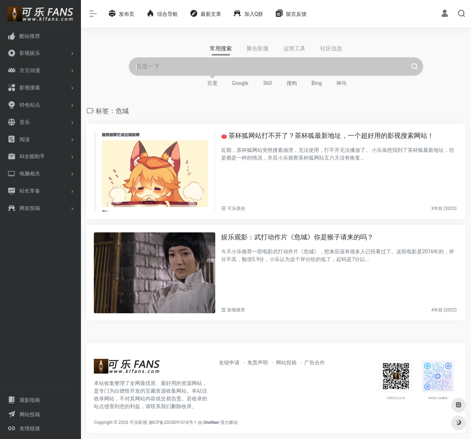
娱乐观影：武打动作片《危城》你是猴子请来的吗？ (297, 237)
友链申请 (229, 362)
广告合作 (314, 362)
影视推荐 (236, 310)
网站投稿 (286, 362)
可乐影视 (138, 422)
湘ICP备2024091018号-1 (172, 422)
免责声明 (257, 362)
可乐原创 (236, 208)
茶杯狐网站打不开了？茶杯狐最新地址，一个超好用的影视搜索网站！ (328, 135)
